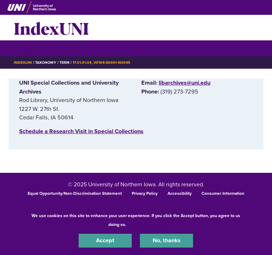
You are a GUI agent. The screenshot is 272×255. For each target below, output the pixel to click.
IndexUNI (51, 28)
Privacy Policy (145, 193)
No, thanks (167, 240)
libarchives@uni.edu (184, 82)
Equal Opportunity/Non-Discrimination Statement (75, 193)
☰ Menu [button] (26, 48)
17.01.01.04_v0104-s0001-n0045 (101, 62)
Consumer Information (223, 193)
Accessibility (180, 193)
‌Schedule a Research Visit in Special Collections (81, 131)
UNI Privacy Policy (146, 224)
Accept (105, 240)
